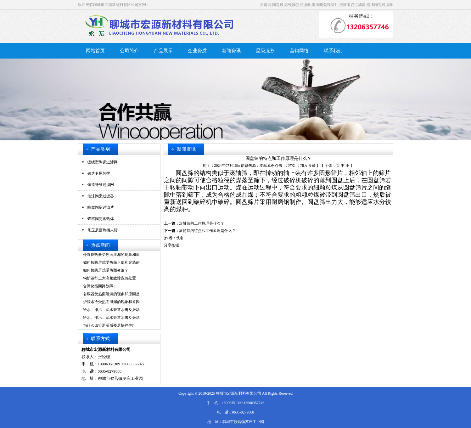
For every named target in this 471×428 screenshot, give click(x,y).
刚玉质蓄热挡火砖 (102, 230)
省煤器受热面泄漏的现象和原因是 (111, 294)
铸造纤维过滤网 (100, 185)
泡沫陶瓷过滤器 (100, 196)
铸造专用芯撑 (98, 173)
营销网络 (299, 50)
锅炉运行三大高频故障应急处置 (109, 278)
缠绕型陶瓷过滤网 (102, 162)
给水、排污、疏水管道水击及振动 (111, 309)
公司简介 (129, 50)
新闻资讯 (231, 50)
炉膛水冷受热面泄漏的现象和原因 (111, 302)
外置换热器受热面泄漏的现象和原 (111, 254)
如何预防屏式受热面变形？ (105, 270)
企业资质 (197, 50)
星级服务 (265, 50)
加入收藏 (307, 165)
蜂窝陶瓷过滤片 (100, 207)
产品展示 (163, 50)
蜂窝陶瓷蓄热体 (100, 219)
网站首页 (95, 50)
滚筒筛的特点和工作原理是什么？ (207, 230)
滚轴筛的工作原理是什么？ (201, 223)
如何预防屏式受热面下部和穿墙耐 (111, 262)
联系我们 (333, 50)
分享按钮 (171, 245)
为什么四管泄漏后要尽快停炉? (108, 325)
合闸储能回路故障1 (99, 286)
